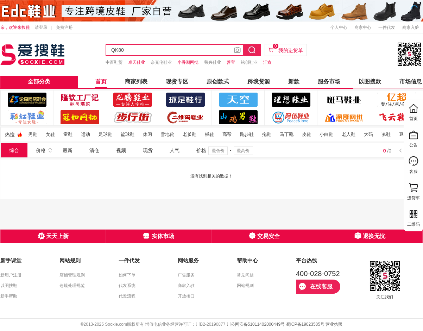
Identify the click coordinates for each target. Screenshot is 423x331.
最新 (67, 150)
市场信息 (410, 82)
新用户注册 (10, 275)
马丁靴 (286, 134)
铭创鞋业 (249, 62)
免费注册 (64, 27)
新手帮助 (8, 296)
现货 (148, 150)
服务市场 (329, 82)
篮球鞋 (127, 134)
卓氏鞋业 (136, 62)
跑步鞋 (247, 134)
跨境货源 (258, 82)
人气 (174, 150)
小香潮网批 (187, 62)
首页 (101, 82)
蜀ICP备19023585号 (305, 324)
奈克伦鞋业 (161, 62)
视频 (121, 150)
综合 (14, 150)
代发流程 (127, 296)
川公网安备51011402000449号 (256, 324)
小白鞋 (326, 134)
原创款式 (218, 82)
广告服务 (186, 275)
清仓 (94, 150)
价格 (41, 150)
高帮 (227, 134)
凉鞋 (386, 134)
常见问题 (245, 275)
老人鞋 (348, 134)
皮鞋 (306, 134)
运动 (85, 134)
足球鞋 (105, 134)
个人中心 (338, 27)
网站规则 (245, 285)
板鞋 (209, 134)
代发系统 (127, 285)
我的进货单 (288, 48)
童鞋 (67, 134)
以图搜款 (370, 82)
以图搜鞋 (8, 285)
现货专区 (177, 82)
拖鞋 (266, 134)
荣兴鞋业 (212, 62)
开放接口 (186, 296)
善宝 (231, 62)
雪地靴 (167, 134)
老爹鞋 (189, 134)
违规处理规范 (72, 285)
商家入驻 (410, 27)
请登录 (41, 27)
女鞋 (50, 134)
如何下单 (127, 275)
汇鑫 (267, 62)
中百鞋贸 (114, 62)
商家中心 (362, 27)
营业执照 (334, 324)
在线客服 (316, 286)
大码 (368, 134)
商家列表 (136, 82)
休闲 (147, 134)
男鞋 (32, 134)
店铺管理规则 (72, 275)
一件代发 (386, 27)
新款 (293, 82)
